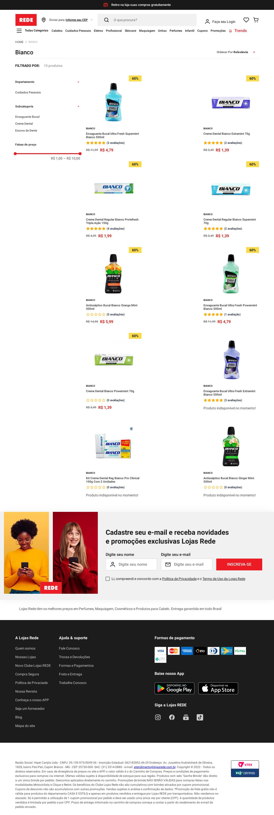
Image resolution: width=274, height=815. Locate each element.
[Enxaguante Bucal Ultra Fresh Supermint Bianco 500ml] (114, 114)
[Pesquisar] (147, 20)
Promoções (218, 30)
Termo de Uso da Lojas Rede (223, 579)
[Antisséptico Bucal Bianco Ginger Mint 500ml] (231, 459)
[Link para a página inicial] (19, 42)
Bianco (33, 42)
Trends (238, 30)
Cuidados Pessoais (78, 30)
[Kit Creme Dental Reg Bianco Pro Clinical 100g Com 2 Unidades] (114, 459)
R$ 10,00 (71, 158)
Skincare (130, 30)
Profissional (114, 30)
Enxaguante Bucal (27, 117)
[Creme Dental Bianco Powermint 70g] (114, 372)
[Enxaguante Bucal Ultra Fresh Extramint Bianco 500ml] (231, 372)
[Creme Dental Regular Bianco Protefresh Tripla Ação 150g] (114, 200)
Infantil (189, 30)
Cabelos (57, 30)
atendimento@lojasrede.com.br (154, 767)
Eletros (98, 30)
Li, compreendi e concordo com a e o (178, 579)
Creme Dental (24, 123)
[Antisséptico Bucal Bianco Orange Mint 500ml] (114, 286)
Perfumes (176, 30)
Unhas (162, 30)
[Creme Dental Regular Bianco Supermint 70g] (231, 200)
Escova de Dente (26, 130)
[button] (67, 20)
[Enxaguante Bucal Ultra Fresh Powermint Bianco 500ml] (231, 286)
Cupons (202, 30)
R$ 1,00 (56, 158)
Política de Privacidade (179, 579)
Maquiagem (147, 30)
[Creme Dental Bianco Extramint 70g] (231, 114)
